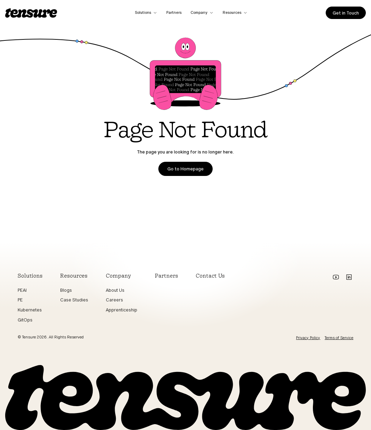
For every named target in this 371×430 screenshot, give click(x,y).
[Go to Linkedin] (349, 277)
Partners (174, 12)
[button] (146, 13)
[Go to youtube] (335, 277)
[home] (31, 13)
